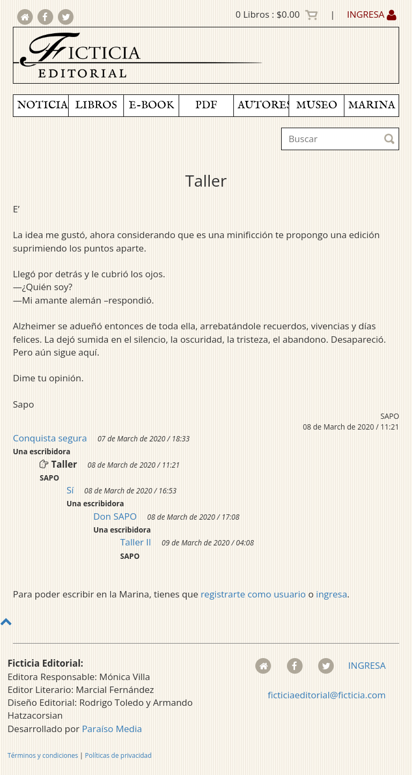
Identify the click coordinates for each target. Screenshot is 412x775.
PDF (206, 105)
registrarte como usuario (253, 594)
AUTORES (263, 105)
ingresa (331, 594)
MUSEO (316, 105)
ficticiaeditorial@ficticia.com (327, 695)
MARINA (371, 105)
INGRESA (371, 14)
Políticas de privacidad (118, 755)
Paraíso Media (112, 728)
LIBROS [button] (96, 105)
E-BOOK (151, 105)
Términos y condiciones (43, 755)
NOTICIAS (42, 105)
